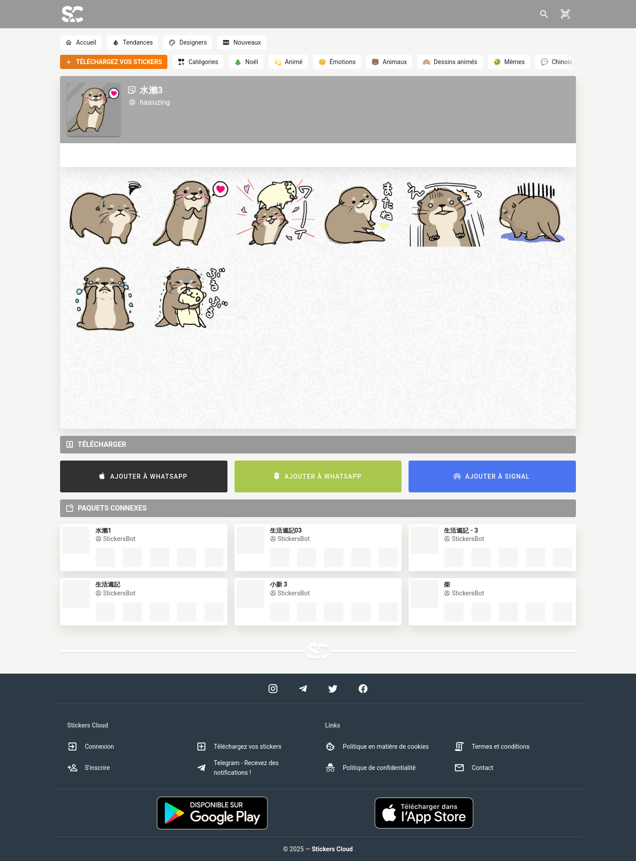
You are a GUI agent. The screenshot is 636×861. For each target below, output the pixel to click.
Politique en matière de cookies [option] (377, 746)
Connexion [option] (90, 746)
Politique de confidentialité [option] (370, 767)
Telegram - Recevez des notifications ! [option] (237, 767)
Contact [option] (473, 767)
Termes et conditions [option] (492, 746)
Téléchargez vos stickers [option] (238, 746)
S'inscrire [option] (88, 767)
